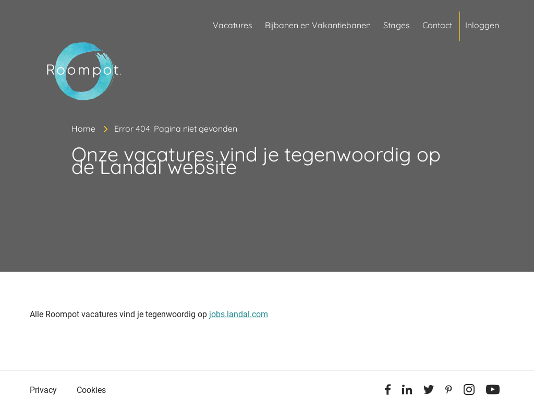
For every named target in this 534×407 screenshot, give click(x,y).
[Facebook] (387, 391)
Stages (396, 25)
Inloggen (482, 25)
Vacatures (232, 25)
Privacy (43, 390)
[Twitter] (429, 391)
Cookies (91, 390)
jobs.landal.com (238, 314)
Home (83, 128)
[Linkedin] (407, 391)
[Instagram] (469, 391)
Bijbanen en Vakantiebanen (318, 25)
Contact (437, 25)
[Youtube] (492, 391)
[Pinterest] (449, 391)
